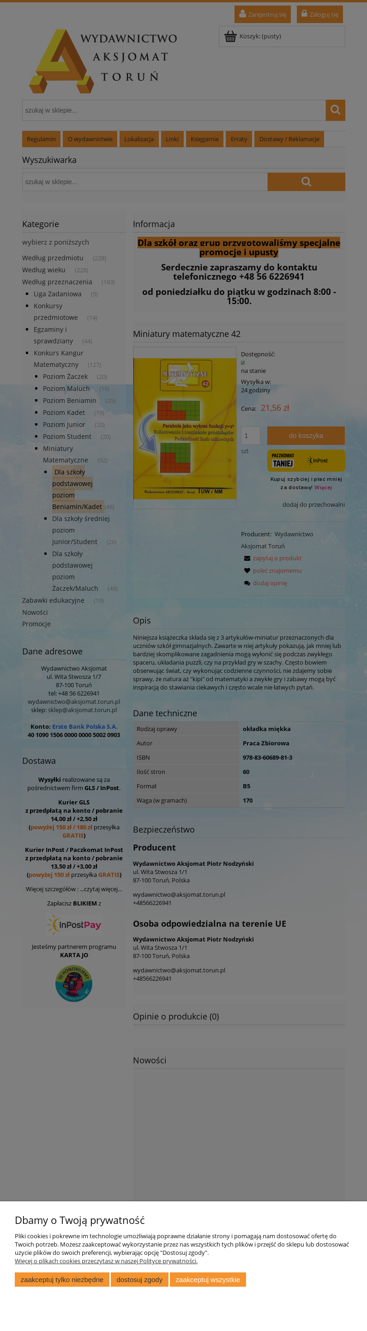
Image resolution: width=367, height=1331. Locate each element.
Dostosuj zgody (139, 1279)
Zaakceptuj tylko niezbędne (62, 1279)
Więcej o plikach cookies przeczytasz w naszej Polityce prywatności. (106, 1261)
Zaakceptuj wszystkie (208, 1279)
